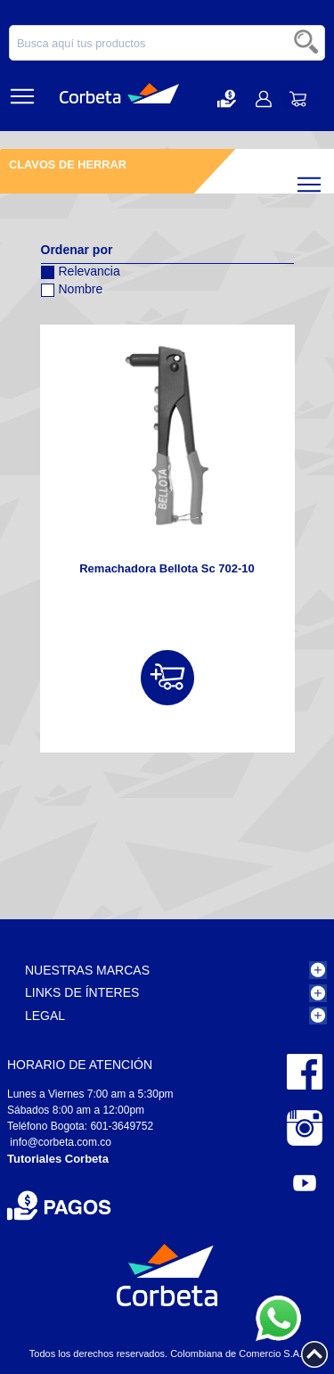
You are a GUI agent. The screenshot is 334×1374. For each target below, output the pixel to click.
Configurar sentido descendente (54, 313)
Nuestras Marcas (87, 970)
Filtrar (324, 180)
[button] (226, 98)
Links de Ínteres (82, 992)
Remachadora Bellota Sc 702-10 (167, 568)
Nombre (72, 286)
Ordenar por (77, 250)
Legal (45, 1015)
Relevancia (80, 269)
